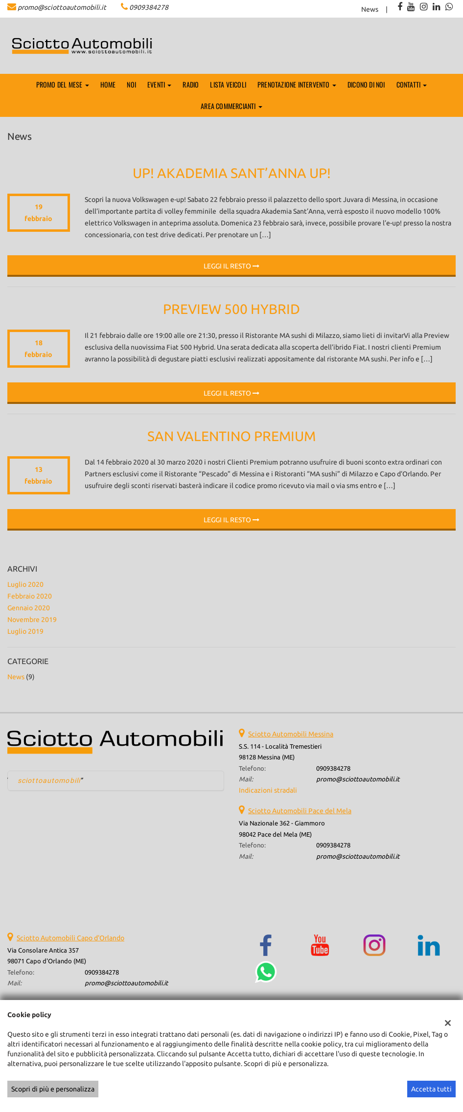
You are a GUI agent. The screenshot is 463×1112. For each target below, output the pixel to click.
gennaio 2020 (28, 608)
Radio (191, 84)
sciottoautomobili (49, 780)
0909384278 (148, 7)
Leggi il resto (231, 266)
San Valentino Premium (231, 436)
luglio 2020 (25, 584)
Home (108, 84)
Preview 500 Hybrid (231, 308)
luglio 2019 (25, 631)
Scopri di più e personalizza (52, 1089)
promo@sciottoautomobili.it (62, 7)
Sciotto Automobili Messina (290, 734)
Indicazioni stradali (268, 790)
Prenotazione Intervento (296, 84)
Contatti (411, 84)
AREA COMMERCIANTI (231, 106)
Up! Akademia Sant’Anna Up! (232, 172)
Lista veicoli (228, 84)
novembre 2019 (32, 619)
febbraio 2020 (29, 596)
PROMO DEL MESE (62, 84)
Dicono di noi (366, 84)
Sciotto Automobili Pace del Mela (299, 811)
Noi (131, 84)
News (369, 9)
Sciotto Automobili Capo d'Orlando (70, 938)
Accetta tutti (431, 1089)
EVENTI (159, 84)
